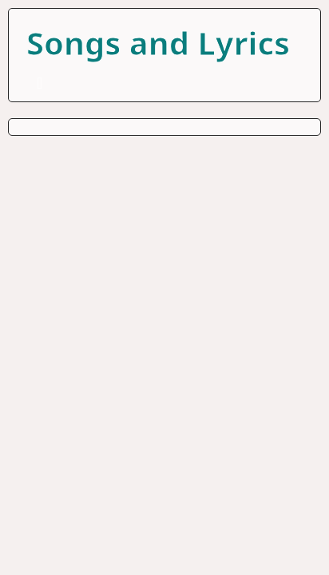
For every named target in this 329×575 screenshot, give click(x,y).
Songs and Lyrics (158, 43)
